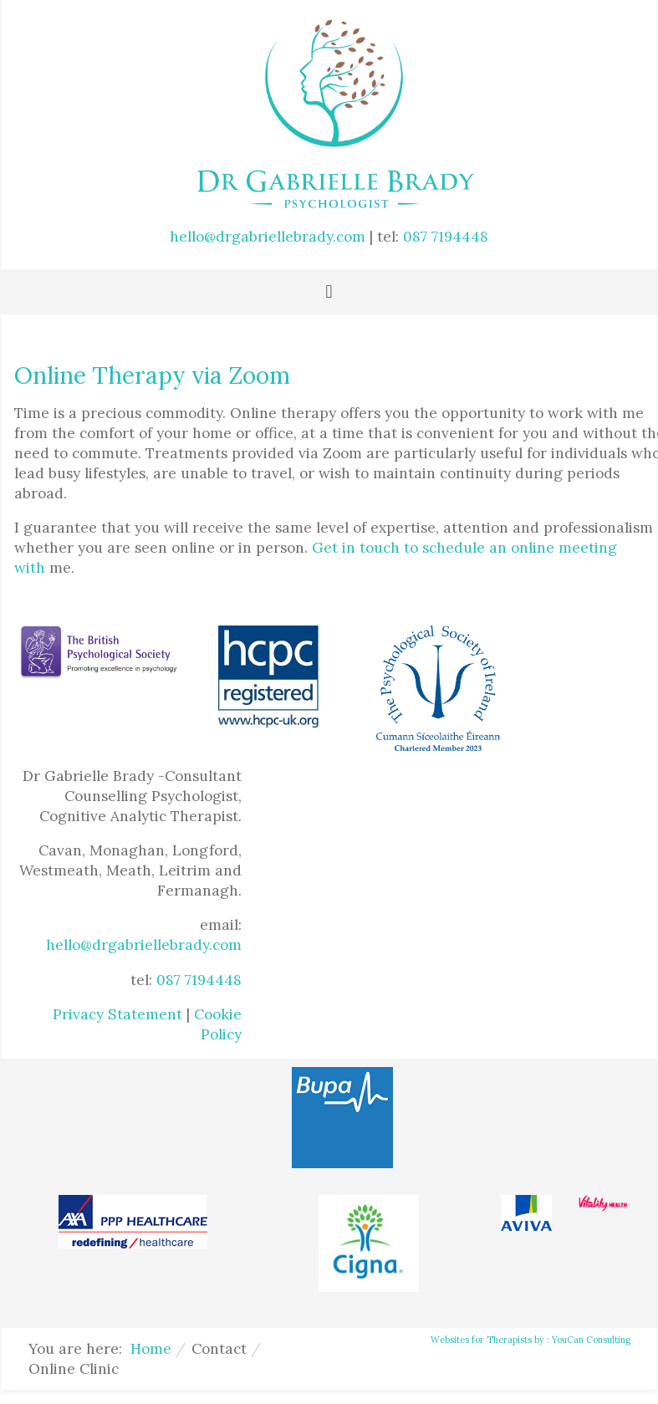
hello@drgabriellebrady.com (267, 236)
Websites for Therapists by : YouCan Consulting (530, 1339)
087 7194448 (445, 236)
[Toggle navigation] (328, 292)
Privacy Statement (117, 1014)
